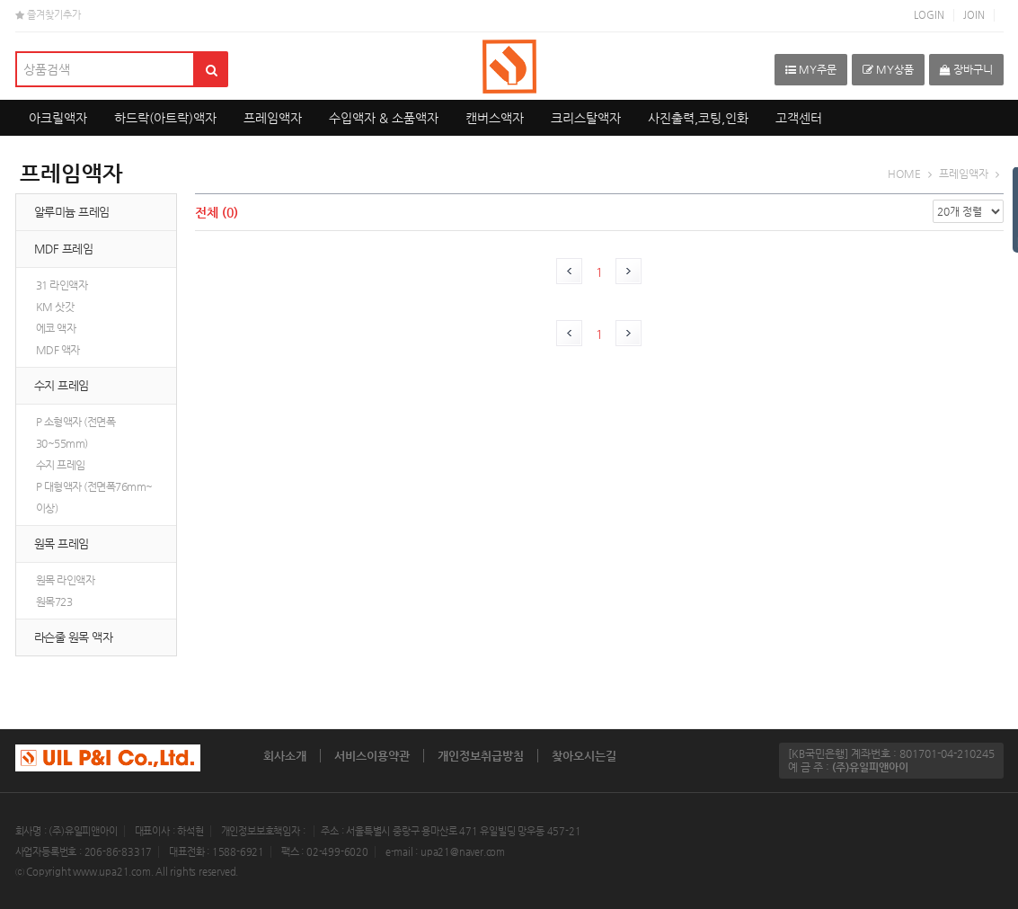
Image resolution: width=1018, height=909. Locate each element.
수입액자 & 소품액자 (383, 118)
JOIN (974, 15)
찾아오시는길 (584, 755)
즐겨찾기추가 (48, 15)
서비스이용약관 (372, 755)
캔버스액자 (494, 118)
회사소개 (284, 755)
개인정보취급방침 (481, 755)
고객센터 (798, 118)
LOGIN (929, 15)
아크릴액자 (58, 118)
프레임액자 (272, 118)
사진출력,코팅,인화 (698, 118)
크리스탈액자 (586, 118)
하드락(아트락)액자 (165, 118)
